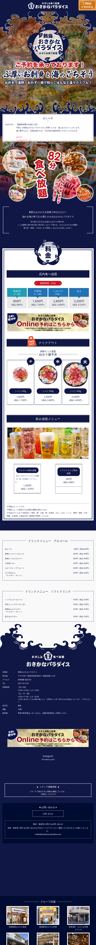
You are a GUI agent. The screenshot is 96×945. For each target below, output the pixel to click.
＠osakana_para (48, 759)
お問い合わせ (48, 814)
